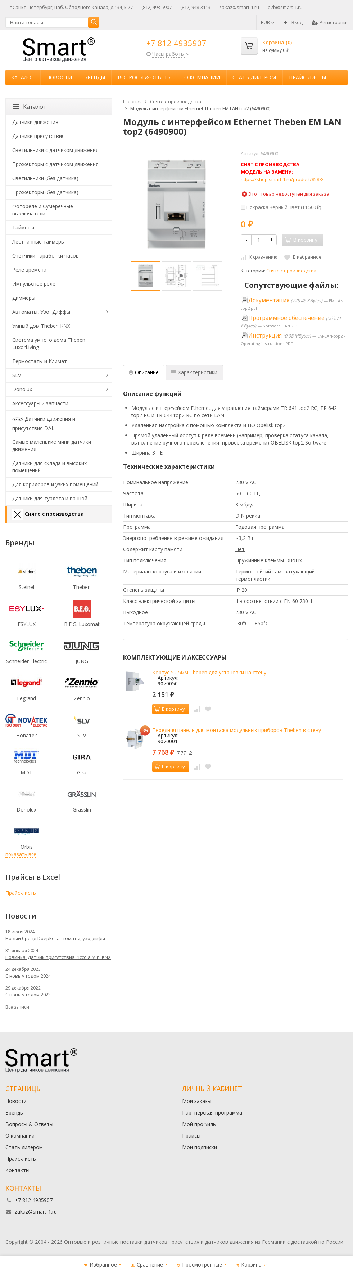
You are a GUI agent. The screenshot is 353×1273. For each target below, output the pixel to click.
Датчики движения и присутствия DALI (43, 423)
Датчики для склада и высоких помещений (49, 467)
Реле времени (29, 269)
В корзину (169, 709)
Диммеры (23, 297)
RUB (268, 22)
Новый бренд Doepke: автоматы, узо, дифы (55, 938)
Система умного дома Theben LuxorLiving (48, 343)
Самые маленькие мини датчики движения (51, 445)
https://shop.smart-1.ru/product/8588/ (282, 179)
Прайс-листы (307, 77)
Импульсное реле (33, 283)
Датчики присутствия (38, 136)
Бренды (94, 77)
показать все (20, 854)
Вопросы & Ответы (145, 77)
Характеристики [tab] (194, 372)
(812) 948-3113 (195, 7)
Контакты (17, 1170)
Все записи (17, 1007)
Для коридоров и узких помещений (55, 484)
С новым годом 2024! (28, 976)
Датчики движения (35, 122)
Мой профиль (199, 1124)
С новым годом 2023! (28, 994)
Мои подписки (199, 1147)
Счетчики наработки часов (45, 255)
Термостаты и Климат (39, 361)
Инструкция (265, 335)
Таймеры (23, 227)
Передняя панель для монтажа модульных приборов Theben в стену (236, 730)
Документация (268, 300)
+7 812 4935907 (176, 42)
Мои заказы (196, 1101)
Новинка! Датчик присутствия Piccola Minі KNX (58, 957)
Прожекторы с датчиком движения (55, 164)
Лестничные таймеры (38, 241)
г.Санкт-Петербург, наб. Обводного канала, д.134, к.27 (71, 7)
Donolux (22, 389)
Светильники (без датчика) (45, 178)
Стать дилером (254, 77)
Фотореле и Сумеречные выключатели (42, 210)
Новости (59, 77)
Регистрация (330, 22)
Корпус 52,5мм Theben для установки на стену (209, 672)
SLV (16, 375)
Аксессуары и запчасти (40, 403)
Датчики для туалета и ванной (49, 498)
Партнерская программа (212, 1112)
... (339, 77)
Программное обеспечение (286, 318)
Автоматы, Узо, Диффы (41, 311)
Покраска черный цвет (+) (281, 207)
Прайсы (191, 1135)
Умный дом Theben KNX (41, 325)
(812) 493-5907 (156, 7)
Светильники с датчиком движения (55, 150)
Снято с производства (291, 271)
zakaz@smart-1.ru (239, 7)
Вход (293, 22)
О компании (202, 77)
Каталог (22, 77)
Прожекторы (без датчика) (45, 192)
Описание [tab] (144, 372)
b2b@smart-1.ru (285, 7)
